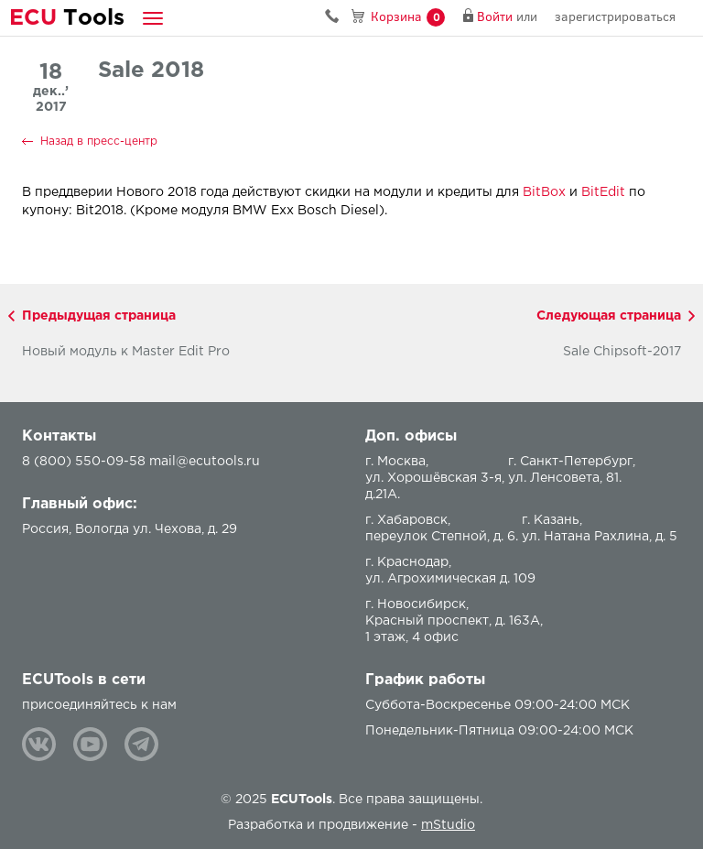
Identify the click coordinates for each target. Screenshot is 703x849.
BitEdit (603, 192)
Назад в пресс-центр (98, 141)
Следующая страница (608, 315)
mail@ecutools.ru (204, 461)
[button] (153, 18)
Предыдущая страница (99, 315)
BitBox (544, 192)
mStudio (448, 825)
